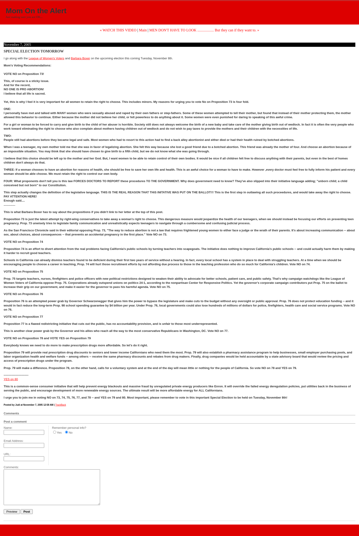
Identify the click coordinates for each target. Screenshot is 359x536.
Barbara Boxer (80, 58)
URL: (7, 454)
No (71, 432)
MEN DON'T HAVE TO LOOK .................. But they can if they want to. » (204, 30)
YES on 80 (11, 379)
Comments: (11, 467)
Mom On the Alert (36, 11)
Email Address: (14, 441)
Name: (8, 427)
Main (143, 30)
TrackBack (60, 405)
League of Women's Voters (46, 58)
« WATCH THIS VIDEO (118, 30)
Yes (59, 432)
